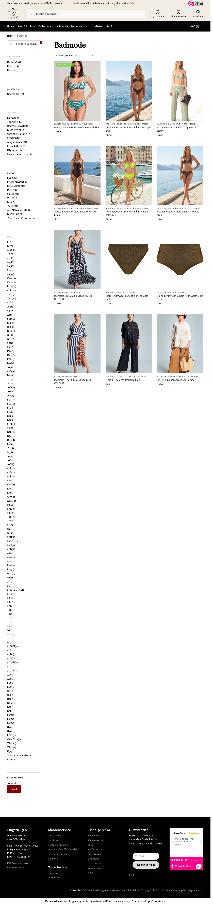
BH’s (90, 844)
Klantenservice (178, 14)
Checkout (198, 14)
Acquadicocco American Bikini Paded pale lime (127, 213)
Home (10, 36)
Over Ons (93, 835)
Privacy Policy (149, 890)
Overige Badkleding (136, 376)
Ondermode (95, 849)
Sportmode (94, 863)
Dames (89, 124)
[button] (196, 26)
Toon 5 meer (14, 218)
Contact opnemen (58, 844)
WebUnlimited (89, 890)
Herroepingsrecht (58, 853)
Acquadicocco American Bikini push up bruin (128, 129)
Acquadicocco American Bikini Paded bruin (178, 213)
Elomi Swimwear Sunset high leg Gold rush (127, 297)
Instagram (53, 877)
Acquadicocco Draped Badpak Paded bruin (75, 213)
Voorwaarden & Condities (62, 849)
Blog (131, 874)
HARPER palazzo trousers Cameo (176, 379)
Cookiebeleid (165, 890)
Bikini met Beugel (75, 124)
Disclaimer (134, 890)
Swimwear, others (186, 124)
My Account (157, 14)
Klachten (53, 858)
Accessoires (95, 867)
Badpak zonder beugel (77, 208)
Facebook (53, 872)
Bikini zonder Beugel (128, 124)
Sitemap (178, 890)
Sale (90, 872)
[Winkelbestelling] (73, 55)
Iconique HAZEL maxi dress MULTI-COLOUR (74, 381)
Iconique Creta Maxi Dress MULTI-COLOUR (73, 297)
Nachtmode (95, 853)
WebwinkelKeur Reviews (108, 901)
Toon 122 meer (16, 755)
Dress (76, 292)
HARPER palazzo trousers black (123, 379)
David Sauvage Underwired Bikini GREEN (77, 127)
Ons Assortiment (97, 840)
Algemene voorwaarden (113, 890)
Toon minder (30, 218)
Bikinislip (122, 292)
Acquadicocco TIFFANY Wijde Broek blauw (177, 129)
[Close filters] (41, 42)
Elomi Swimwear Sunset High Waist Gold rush (180, 297)
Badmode (59, 124)
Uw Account (54, 835)
